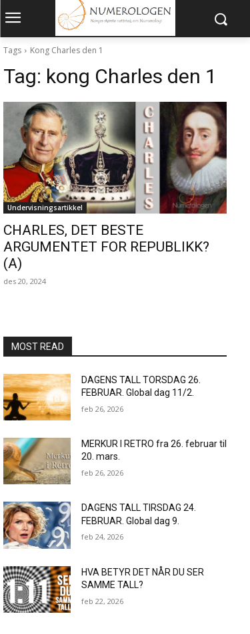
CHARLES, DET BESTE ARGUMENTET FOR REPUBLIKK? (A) (106, 246)
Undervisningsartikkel (45, 207)
